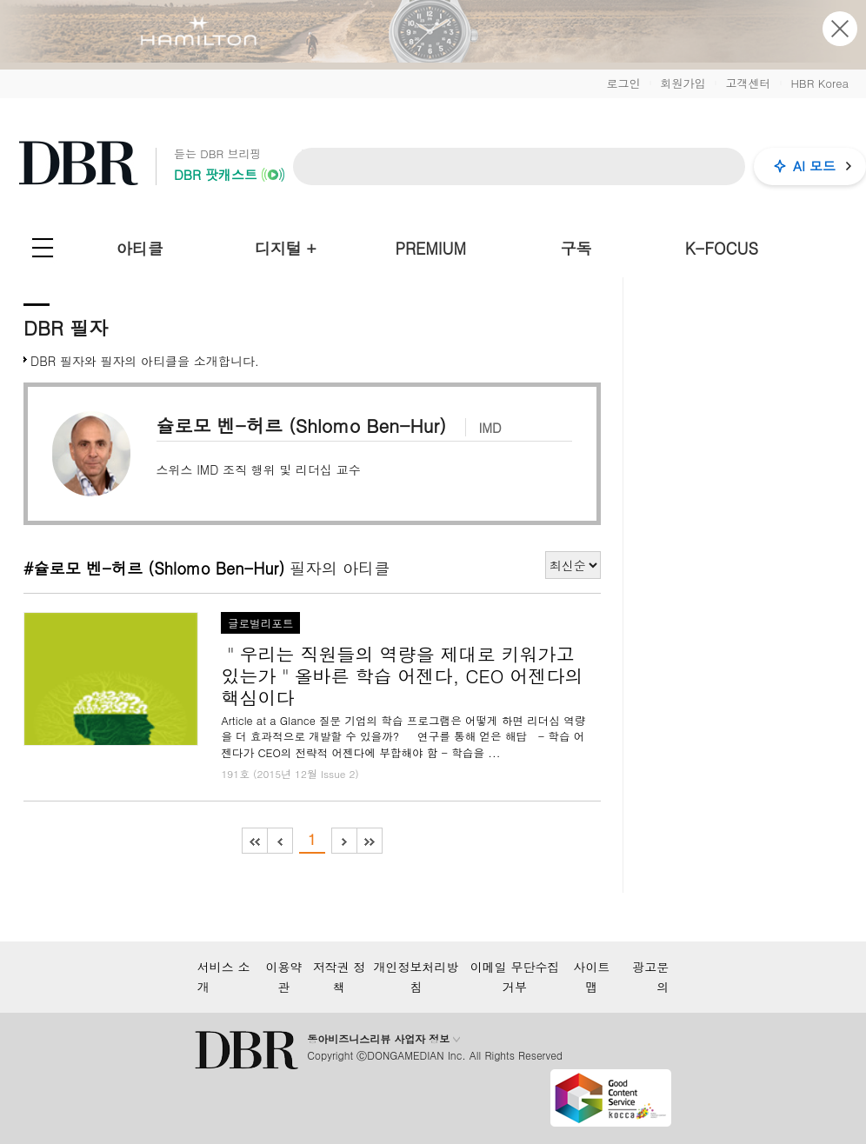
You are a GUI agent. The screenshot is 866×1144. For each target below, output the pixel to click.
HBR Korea (819, 83)
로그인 (623, 83)
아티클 (140, 248)
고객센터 (747, 83)
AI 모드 (814, 165)
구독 (576, 248)
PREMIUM (430, 248)
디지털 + (285, 248)
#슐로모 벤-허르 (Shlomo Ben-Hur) (153, 567)
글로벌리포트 (261, 623)
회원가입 (682, 83)
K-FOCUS (721, 248)
